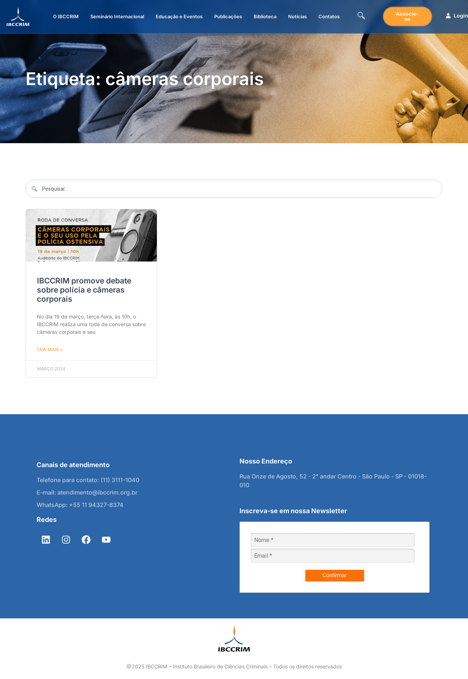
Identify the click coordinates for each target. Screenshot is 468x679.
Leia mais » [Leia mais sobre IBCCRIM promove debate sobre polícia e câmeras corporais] (50, 349)
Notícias (297, 16)
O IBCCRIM (66, 16)
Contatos (329, 16)
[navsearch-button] (361, 16)
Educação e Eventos (179, 16)
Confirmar (334, 575)
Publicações (228, 16)
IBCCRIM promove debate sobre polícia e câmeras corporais (84, 290)
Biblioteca (265, 16)
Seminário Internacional (117, 16)
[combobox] (234, 189)
